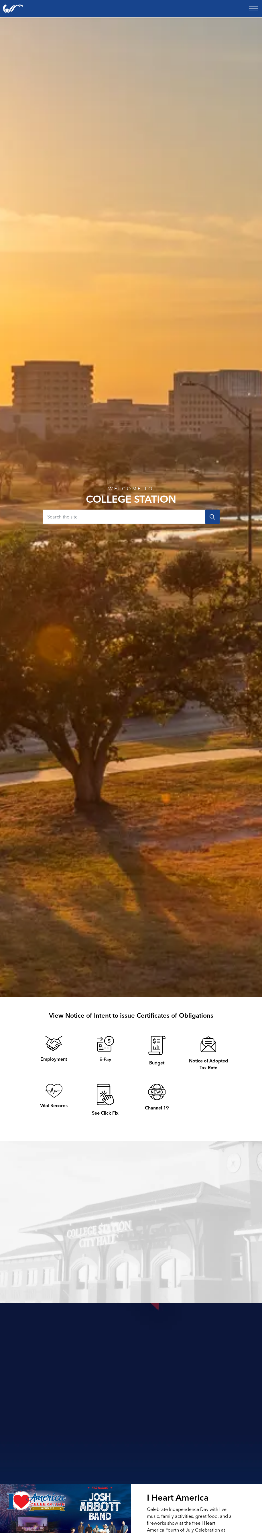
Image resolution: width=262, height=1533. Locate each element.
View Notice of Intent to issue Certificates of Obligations (131, 1015)
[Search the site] (131, 517)
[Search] (212, 517)
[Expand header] (253, 8)
